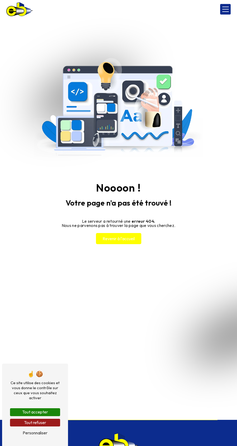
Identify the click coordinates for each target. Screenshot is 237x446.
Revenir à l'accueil (119, 238)
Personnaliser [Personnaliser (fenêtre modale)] (35, 432)
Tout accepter (35, 412)
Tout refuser (35, 422)
